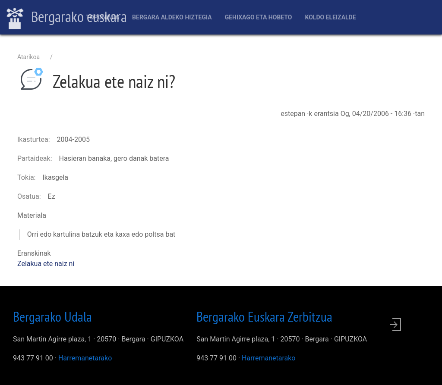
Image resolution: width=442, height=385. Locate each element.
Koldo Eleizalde (330, 17)
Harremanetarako (85, 358)
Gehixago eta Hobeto (258, 17)
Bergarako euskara (66, 17)
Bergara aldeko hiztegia (172, 17)
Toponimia (102, 17)
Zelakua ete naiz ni (45, 264)
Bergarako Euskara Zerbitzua (264, 316)
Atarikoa (28, 56)
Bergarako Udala (52, 316)
